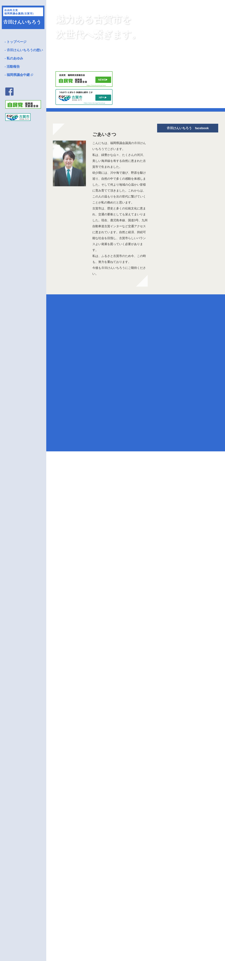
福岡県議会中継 (18, 75)
